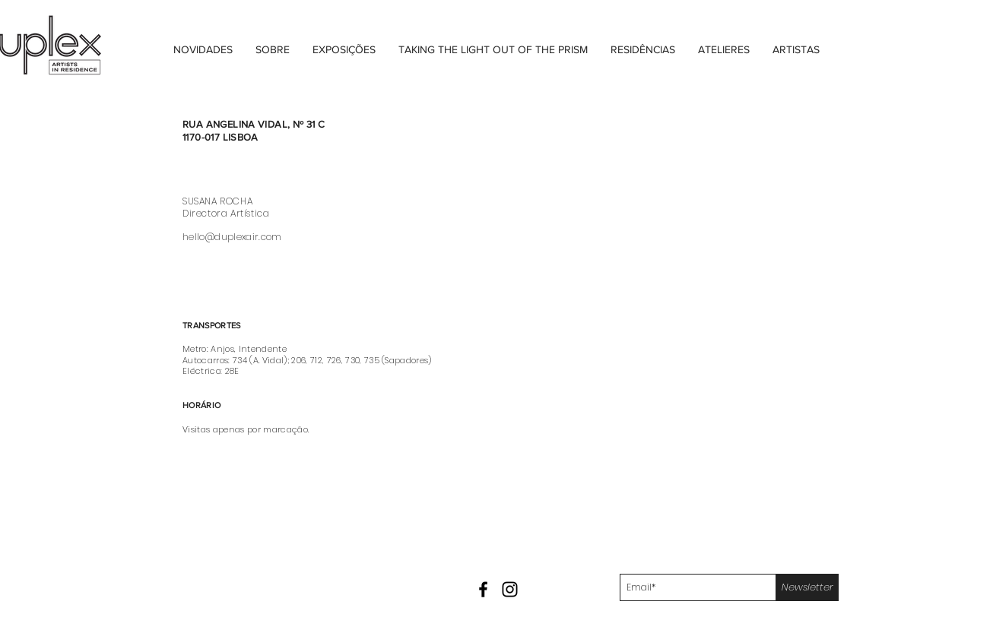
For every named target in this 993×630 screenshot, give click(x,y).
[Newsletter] (807, 587)
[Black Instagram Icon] (510, 589)
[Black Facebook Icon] (483, 589)
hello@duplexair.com (232, 236)
